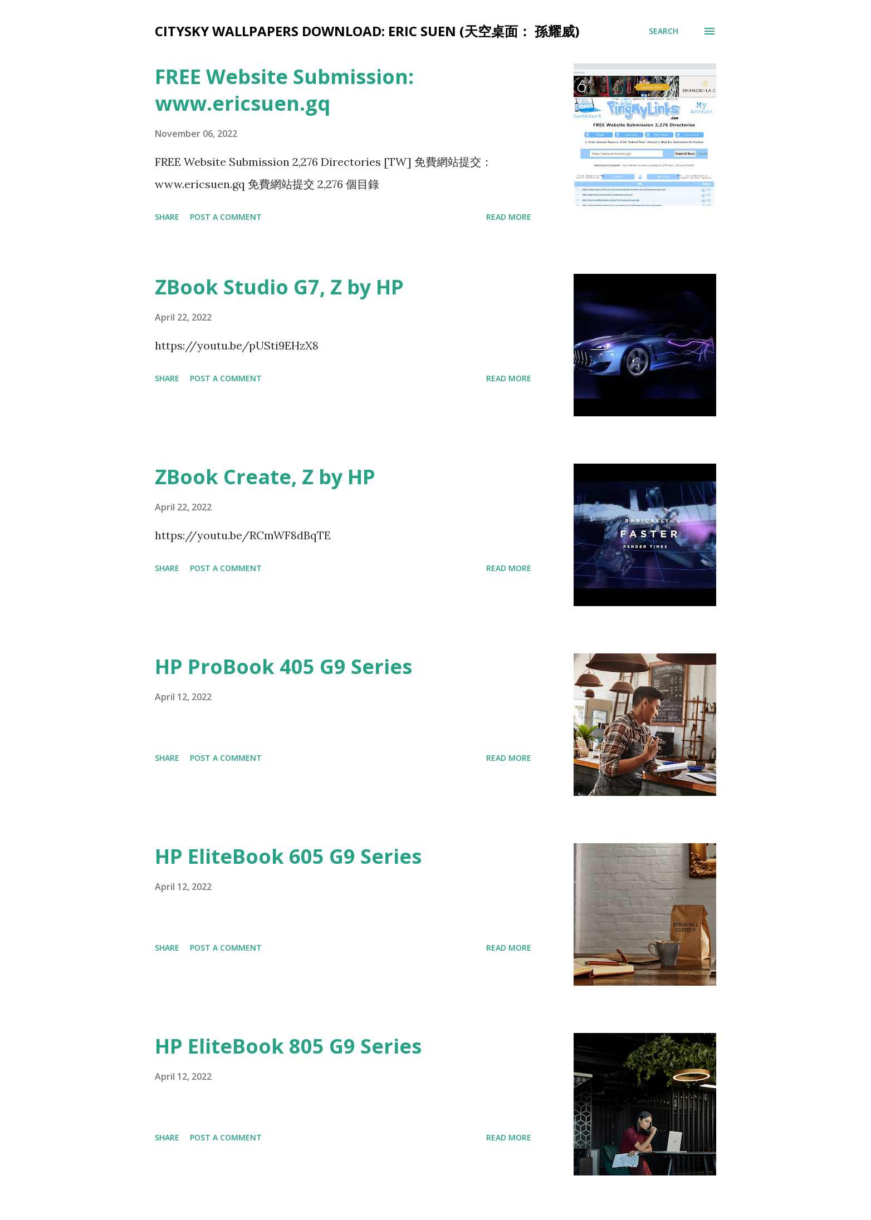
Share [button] (167, 216)
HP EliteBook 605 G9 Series (288, 856)
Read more (508, 216)
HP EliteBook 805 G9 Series (288, 1046)
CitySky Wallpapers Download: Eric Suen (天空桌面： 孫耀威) (367, 31)
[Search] (663, 31)
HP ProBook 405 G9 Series (283, 666)
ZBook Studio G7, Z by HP (279, 287)
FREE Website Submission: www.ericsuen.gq (284, 90)
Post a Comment (226, 216)
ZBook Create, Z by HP (265, 476)
